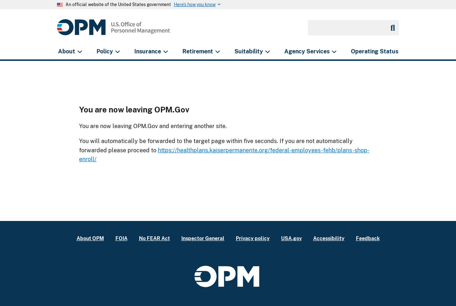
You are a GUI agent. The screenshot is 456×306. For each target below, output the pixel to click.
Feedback (368, 238)
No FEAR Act (154, 238)
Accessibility (328, 238)
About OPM (90, 238)
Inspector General (202, 238)
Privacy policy (253, 238)
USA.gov (291, 238)
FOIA (121, 238)
